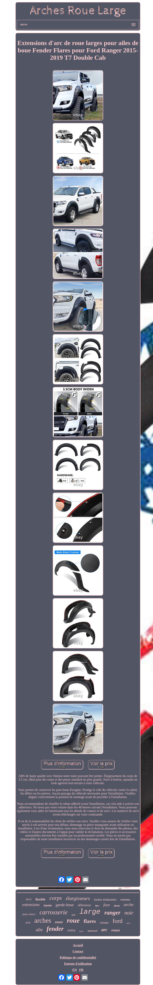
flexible (40, 899)
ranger (112, 912)
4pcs (97, 905)
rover (59, 922)
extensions (31, 904)
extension (125, 899)
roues (115, 930)
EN (74, 970)
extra (71, 930)
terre (117, 905)
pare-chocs (29, 914)
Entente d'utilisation (78, 963)
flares (90, 921)
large (89, 912)
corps (55, 898)
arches (42, 920)
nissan (104, 922)
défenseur (84, 905)
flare (106, 905)
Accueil (78, 945)
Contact (78, 951)
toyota (48, 905)
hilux (81, 931)
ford (118, 921)
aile (39, 929)
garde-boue (65, 905)
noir (128, 913)
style (74, 915)
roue (73, 920)
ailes (128, 923)
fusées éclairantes (105, 899)
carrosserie (54, 912)
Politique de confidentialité (78, 957)
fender (55, 928)
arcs (29, 899)
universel (92, 930)
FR (81, 970)
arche (128, 904)
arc (104, 929)
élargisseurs (78, 898)
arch (28, 922)
